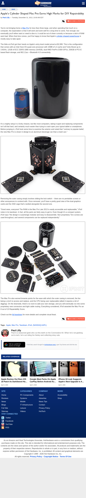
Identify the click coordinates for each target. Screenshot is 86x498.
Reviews (4, 398)
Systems (23, 398)
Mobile (22, 401)
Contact (42, 405)
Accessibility (62, 395)
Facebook (9, 421)
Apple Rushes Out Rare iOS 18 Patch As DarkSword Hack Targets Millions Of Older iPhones (14, 380)
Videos (23, 411)
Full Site (4, 408)
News (13, 9)
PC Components (26, 395)
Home (3, 395)
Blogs (3, 405)
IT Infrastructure (26, 405)
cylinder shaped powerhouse (67, 36)
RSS (7, 427)
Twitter (8, 418)
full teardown (17, 315)
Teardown (23, 325)
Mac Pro (25, 28)
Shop (60, 398)
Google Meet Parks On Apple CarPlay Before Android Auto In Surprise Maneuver (43, 380)
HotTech (42, 411)
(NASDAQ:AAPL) (40, 325)
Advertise (42, 398)
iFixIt (30, 325)
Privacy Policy (44, 408)
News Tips (43, 401)
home (4, 9)
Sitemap (4, 411)
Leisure (23, 408)
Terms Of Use (65, 457)
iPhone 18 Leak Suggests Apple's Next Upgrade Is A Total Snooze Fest (70, 380)
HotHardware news (50, 344)
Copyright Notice (51, 457)
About (41, 395)
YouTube (9, 424)
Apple (8, 325)
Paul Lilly (16, 330)
